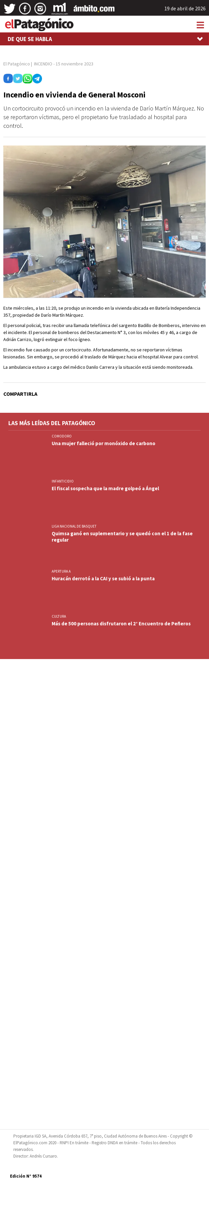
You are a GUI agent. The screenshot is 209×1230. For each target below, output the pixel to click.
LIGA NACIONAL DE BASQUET (74, 526)
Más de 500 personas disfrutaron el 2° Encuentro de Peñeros (121, 623)
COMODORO (62, 436)
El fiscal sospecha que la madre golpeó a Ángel (105, 488)
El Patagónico (16, 64)
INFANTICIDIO (63, 481)
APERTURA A (61, 571)
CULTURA (59, 616)
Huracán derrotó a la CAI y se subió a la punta (103, 578)
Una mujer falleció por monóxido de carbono (103, 443)
